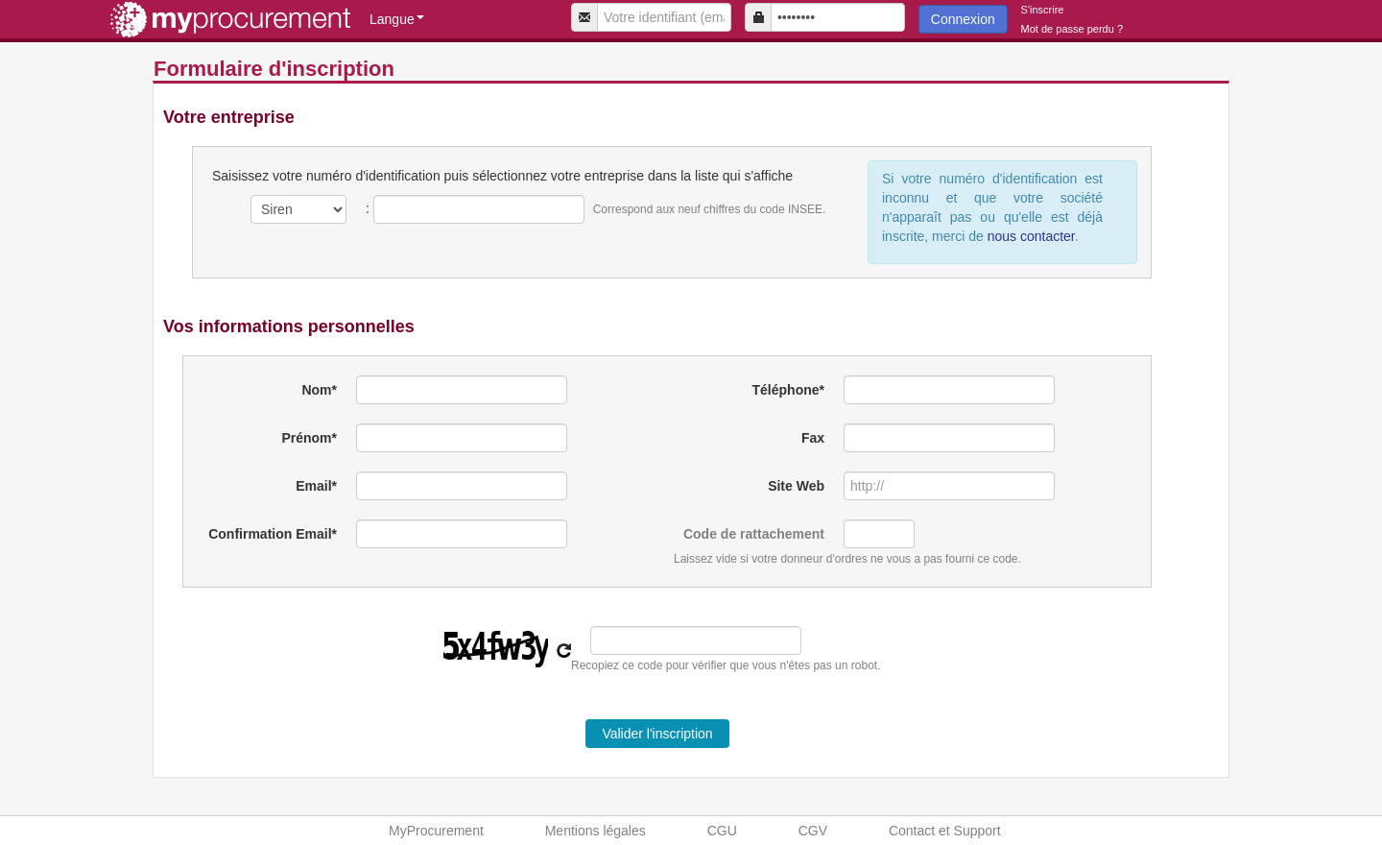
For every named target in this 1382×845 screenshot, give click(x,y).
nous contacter (1029, 236)
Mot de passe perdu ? (1072, 29)
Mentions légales (595, 830)
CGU (722, 830)
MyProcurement (436, 830)
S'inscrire (1042, 9)
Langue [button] (396, 19)
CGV (812, 830)
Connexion (963, 19)
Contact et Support (945, 830)
